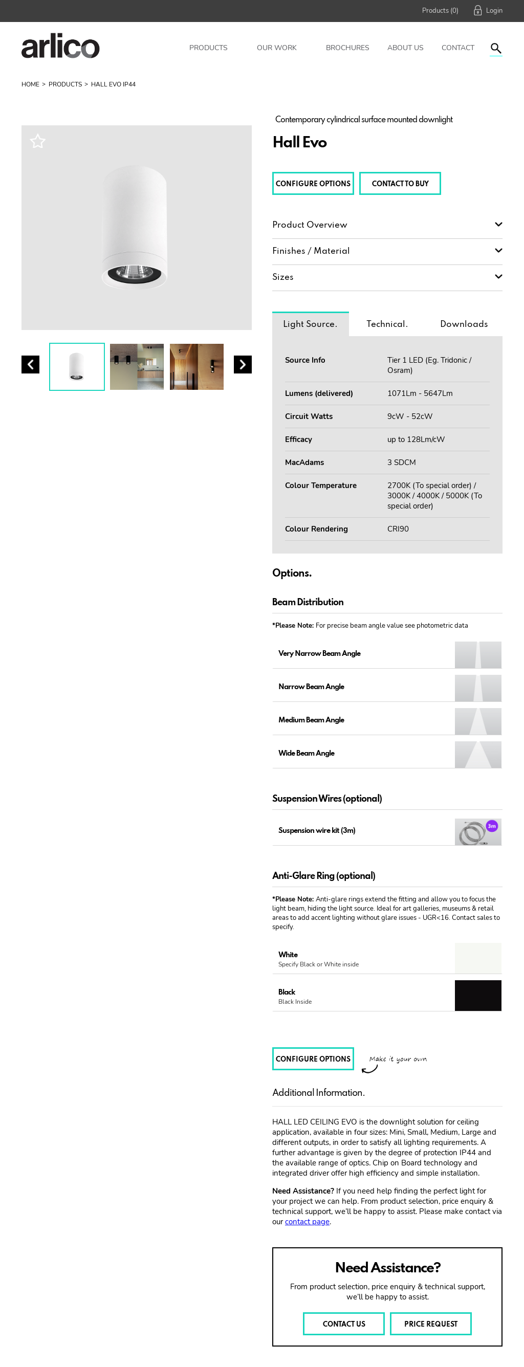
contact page (307, 1222)
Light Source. (310, 324)
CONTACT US (344, 1324)
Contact (458, 48)
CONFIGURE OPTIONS (313, 184)
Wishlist (37, 140)
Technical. (387, 324)
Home (30, 84)
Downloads (464, 324)
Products (208, 48)
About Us (405, 48)
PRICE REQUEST (430, 1324)
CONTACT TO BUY (400, 184)
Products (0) (440, 10)
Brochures (347, 48)
